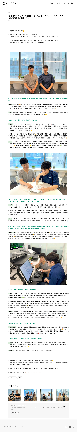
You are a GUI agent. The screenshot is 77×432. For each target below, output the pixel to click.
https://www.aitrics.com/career (33, 373)
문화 (58, 3)
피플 (64, 3)
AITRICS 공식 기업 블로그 (18, 406)
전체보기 (51, 3)
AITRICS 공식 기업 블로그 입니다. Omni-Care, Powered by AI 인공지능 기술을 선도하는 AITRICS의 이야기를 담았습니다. (36, 408)
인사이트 (70, 3)
